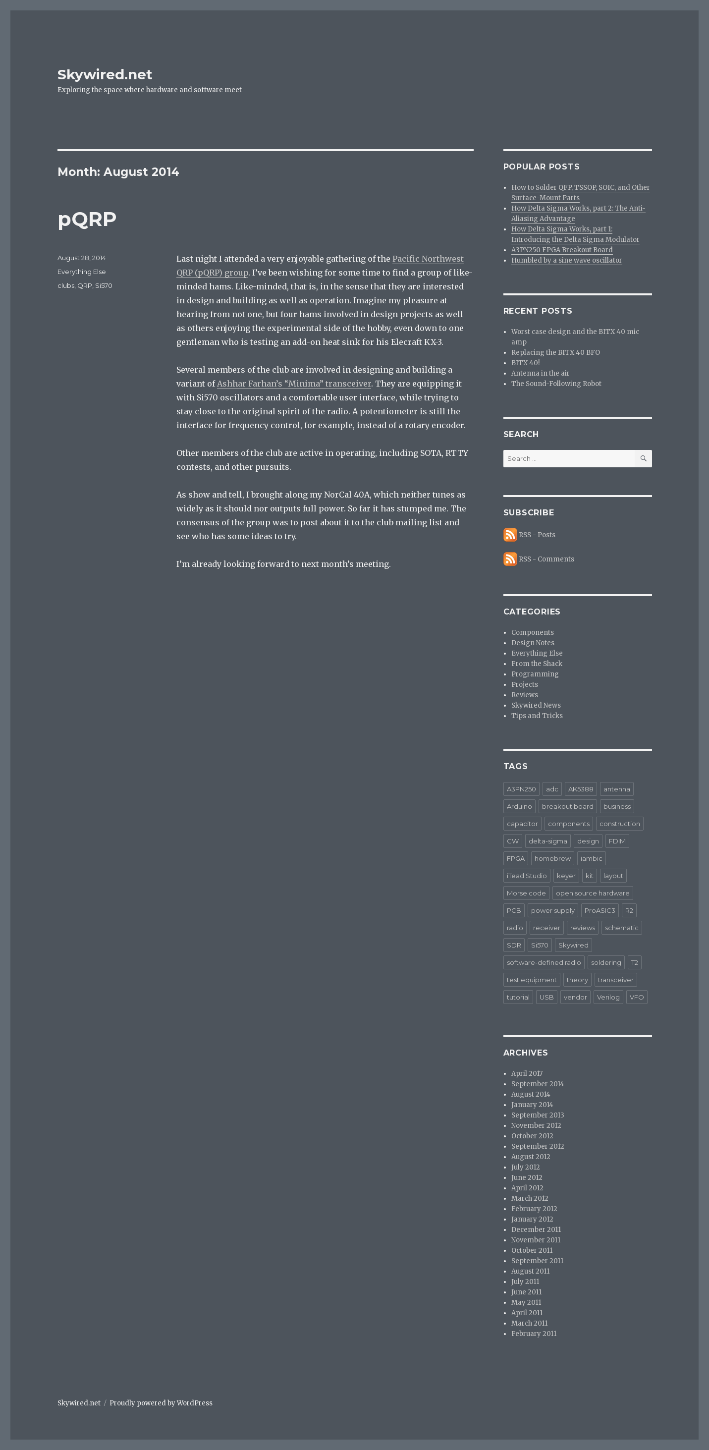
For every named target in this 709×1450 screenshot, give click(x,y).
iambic (591, 858)
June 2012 (527, 1177)
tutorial (518, 997)
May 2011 (526, 1302)
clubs (65, 285)
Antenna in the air (540, 373)
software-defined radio (544, 962)
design (588, 841)
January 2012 (532, 1219)
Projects (524, 684)
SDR (514, 945)
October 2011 (531, 1250)
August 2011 (530, 1271)
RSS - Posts (537, 535)
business (617, 806)
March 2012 (529, 1198)
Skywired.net (105, 74)
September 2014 (537, 1084)
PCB (514, 910)
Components (532, 632)
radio (515, 928)
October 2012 (532, 1136)
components (569, 824)
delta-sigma (548, 841)
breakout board (568, 806)
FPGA (516, 858)
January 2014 (532, 1105)
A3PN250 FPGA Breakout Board (562, 250)
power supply (553, 910)
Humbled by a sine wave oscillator (566, 260)
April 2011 (527, 1313)
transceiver (616, 980)
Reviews (524, 695)
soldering (606, 962)
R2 (629, 910)
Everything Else (81, 272)
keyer (566, 876)
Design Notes (532, 643)
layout (613, 876)
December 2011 (536, 1230)
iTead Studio (527, 876)
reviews (582, 928)
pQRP (87, 219)
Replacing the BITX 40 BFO (555, 352)
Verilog (608, 997)
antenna (616, 789)
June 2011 (526, 1292)
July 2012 (525, 1167)
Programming (535, 674)
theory (577, 980)
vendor (575, 997)
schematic (622, 928)
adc (552, 789)
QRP (84, 285)
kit (590, 876)
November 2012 (536, 1125)
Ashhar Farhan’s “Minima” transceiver (294, 384)
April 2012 (527, 1188)
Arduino (519, 806)
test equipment (532, 980)
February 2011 (533, 1334)
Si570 (103, 285)
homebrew (553, 858)
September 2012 (537, 1146)
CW (513, 841)
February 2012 (534, 1209)
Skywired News (536, 705)
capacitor (522, 824)
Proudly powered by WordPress (161, 1403)
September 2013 (537, 1115)
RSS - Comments (546, 559)
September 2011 (537, 1261)
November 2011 (535, 1240)
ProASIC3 (600, 910)
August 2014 (530, 1094)
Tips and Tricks (537, 716)
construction (620, 824)
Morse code (526, 893)
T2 (634, 962)
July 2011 (525, 1282)
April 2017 (527, 1073)
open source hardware (593, 893)
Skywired (573, 945)
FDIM (617, 841)
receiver (546, 928)
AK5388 (581, 789)
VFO (637, 997)
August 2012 (530, 1157)
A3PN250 (521, 789)
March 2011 (529, 1323)
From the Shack (536, 664)
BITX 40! (525, 363)
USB (547, 997)
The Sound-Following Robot (556, 384)
